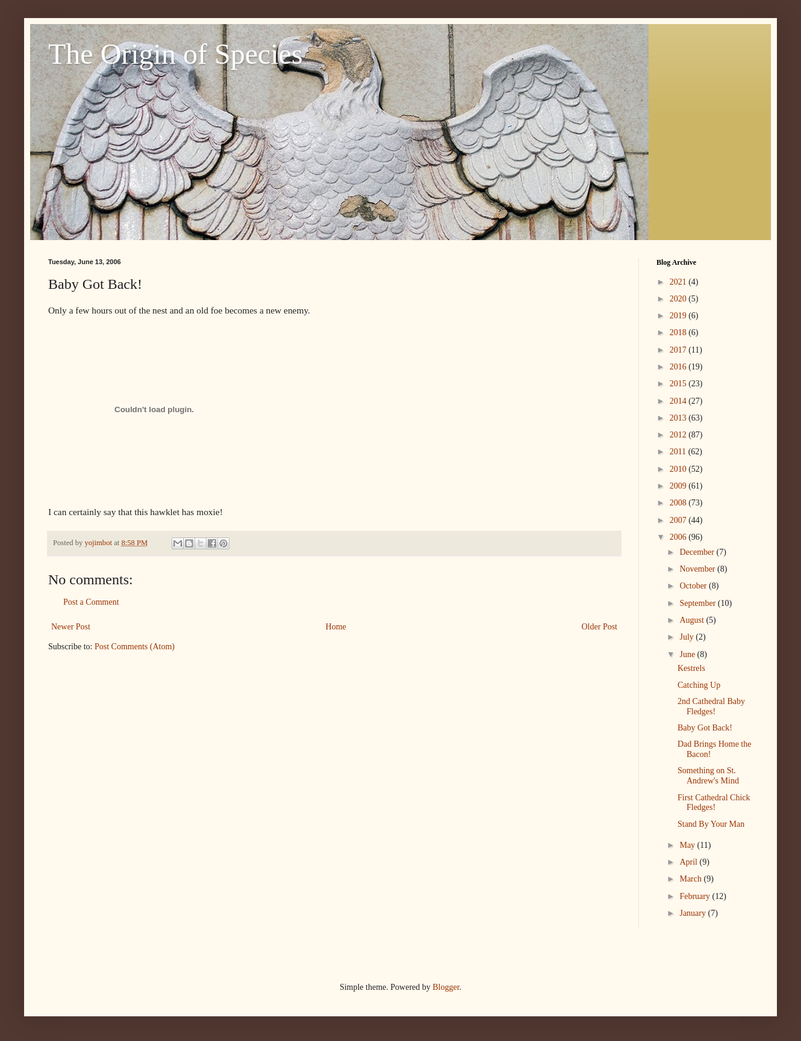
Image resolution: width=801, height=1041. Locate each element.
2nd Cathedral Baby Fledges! (711, 706)
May (688, 845)
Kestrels (691, 668)
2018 (679, 332)
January (693, 913)
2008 (679, 502)
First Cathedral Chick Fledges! (714, 802)
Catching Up (699, 685)
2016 (679, 366)
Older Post (600, 626)
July (687, 636)
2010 (679, 469)
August (692, 620)
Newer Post (70, 626)
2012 (679, 434)
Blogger (445, 987)
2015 (679, 383)
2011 (679, 451)
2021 (679, 281)
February (695, 896)
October (694, 585)
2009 (679, 485)
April (689, 861)
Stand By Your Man (711, 824)
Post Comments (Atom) (135, 646)
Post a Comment (91, 602)
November (698, 568)
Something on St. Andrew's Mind (708, 775)
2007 (679, 520)
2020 (679, 298)
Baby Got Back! (705, 727)
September (698, 603)
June (688, 654)
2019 (679, 315)
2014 (679, 401)
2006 (679, 537)
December (697, 552)
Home (336, 626)
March (691, 878)
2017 (679, 349)
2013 (679, 417)
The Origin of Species (175, 54)
